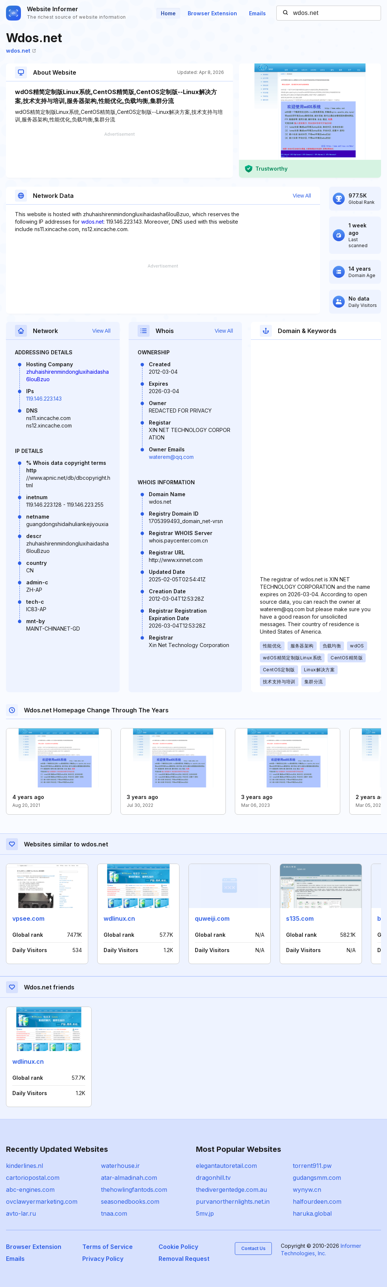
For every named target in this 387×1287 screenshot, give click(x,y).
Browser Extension (212, 13)
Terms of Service (107, 1246)
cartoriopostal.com (32, 1177)
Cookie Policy (178, 1246)
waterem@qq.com (171, 457)
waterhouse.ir (120, 1165)
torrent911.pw (312, 1165)
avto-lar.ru (21, 1213)
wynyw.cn (307, 1189)
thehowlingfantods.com (134, 1189)
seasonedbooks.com (130, 1201)
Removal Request (184, 1258)
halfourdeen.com (317, 1201)
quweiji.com (212, 918)
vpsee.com (28, 918)
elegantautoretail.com (226, 1165)
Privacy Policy (102, 1258)
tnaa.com (114, 1213)
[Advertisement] (119, 155)
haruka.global (312, 1213)
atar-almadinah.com (129, 1177)
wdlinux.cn (119, 918)
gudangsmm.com (317, 1177)
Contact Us (253, 1248)
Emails (257, 13)
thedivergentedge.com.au (231, 1189)
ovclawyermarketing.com (41, 1201)
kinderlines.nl (24, 1165)
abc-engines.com (30, 1189)
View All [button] (302, 196)
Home (168, 13)
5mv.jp (205, 1213)
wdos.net (21, 50)
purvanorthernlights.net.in (233, 1201)
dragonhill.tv (213, 1177)
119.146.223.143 (44, 398)
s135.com (300, 918)
